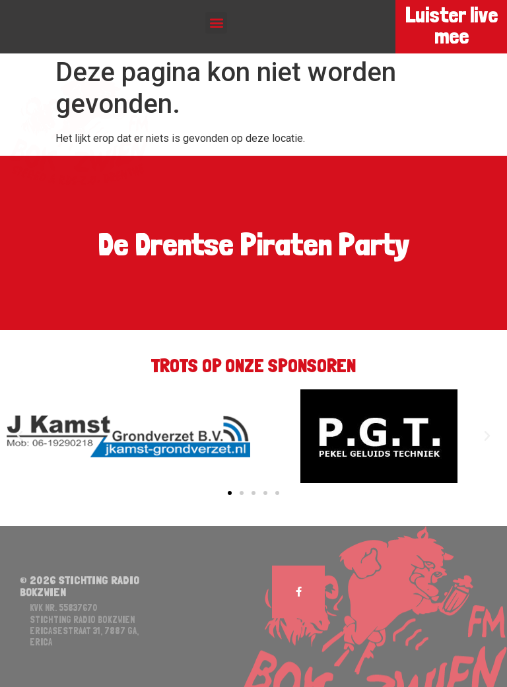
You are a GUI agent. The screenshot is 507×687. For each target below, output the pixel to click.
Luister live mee (451, 26)
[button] (216, 23)
